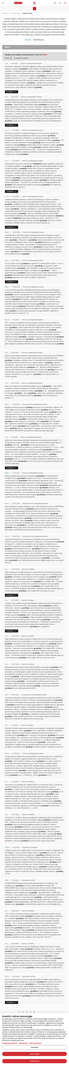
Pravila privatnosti (9, 1043)
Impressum (23, 1043)
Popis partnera (35, 1043)
